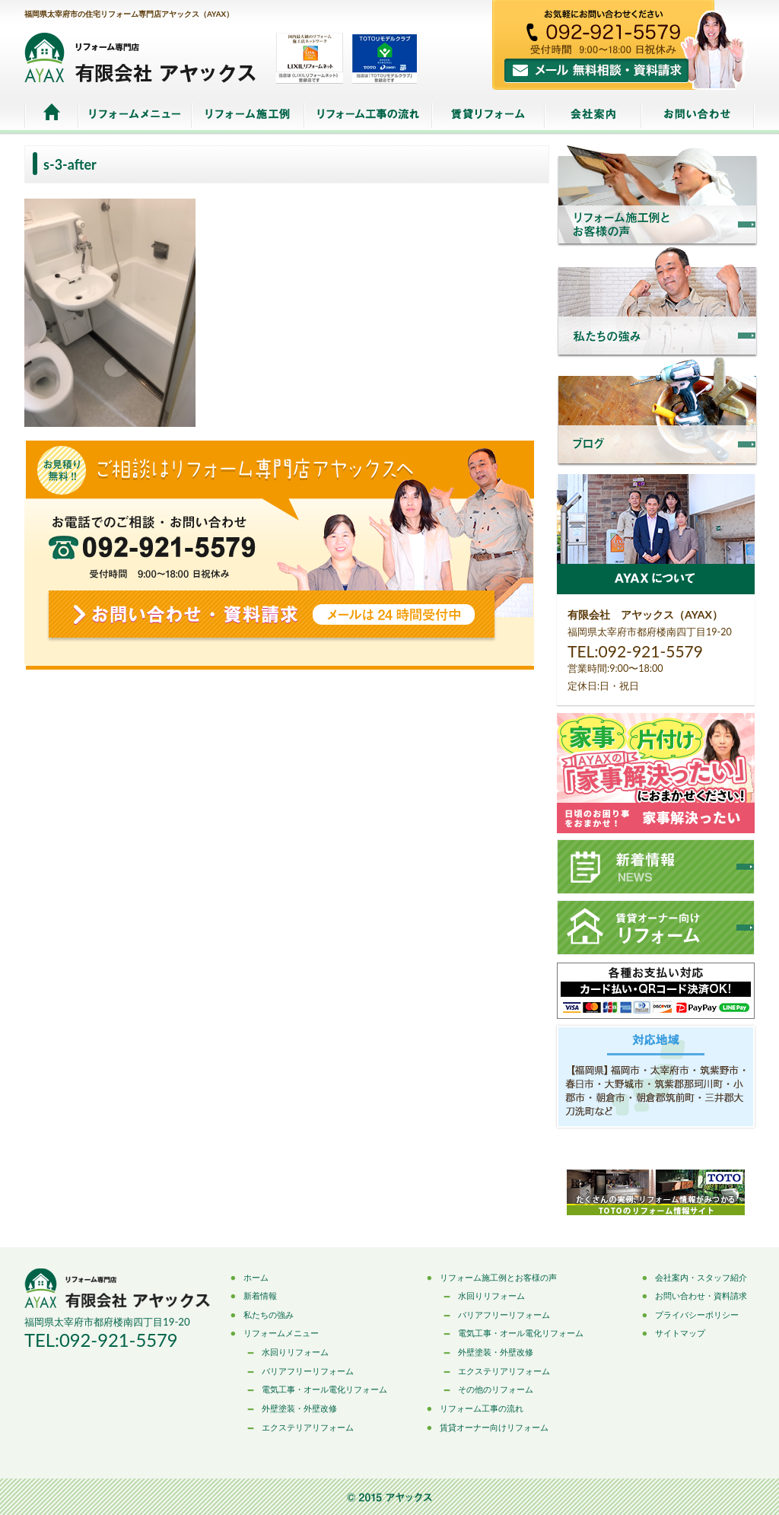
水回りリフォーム (295, 1352)
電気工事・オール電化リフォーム (324, 1389)
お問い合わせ (698, 115)
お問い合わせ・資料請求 (701, 1295)
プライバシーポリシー (697, 1314)
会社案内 (593, 115)
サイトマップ (680, 1333)
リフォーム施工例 (248, 115)
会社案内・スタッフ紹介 (701, 1277)
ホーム (51, 115)
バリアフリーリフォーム (308, 1371)
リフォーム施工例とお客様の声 (498, 1277)
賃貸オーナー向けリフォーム (494, 1427)
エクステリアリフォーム (308, 1427)
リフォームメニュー (135, 115)
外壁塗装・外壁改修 (299, 1408)
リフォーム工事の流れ (368, 115)
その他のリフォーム (495, 1389)
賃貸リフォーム (488, 115)
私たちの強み (268, 1314)
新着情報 (260, 1295)
